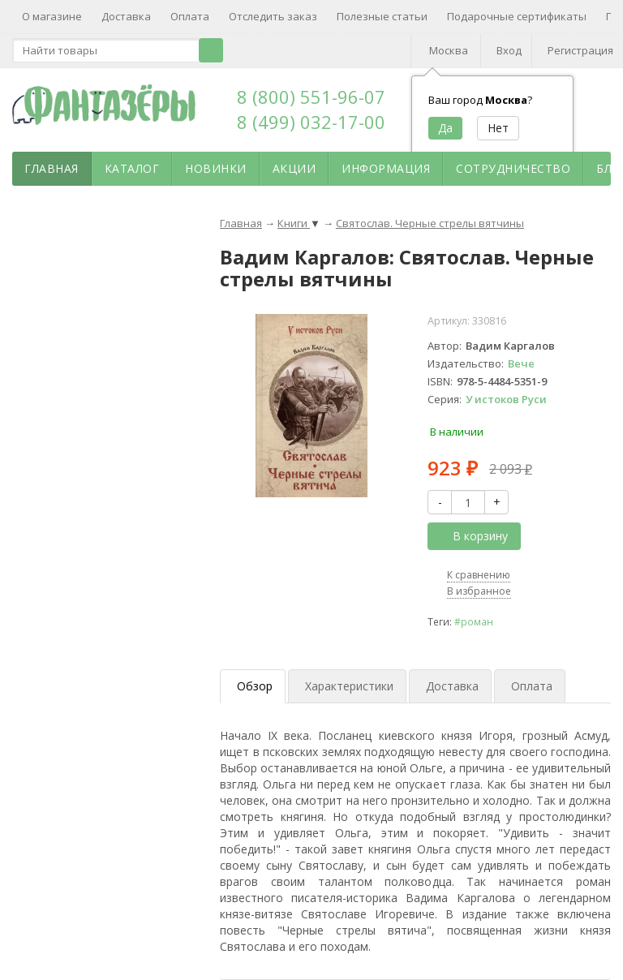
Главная (51, 168)
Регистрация (580, 50)
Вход (509, 50)
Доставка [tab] (452, 686)
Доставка (126, 16)
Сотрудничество (513, 168)
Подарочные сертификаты (516, 16)
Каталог (132, 168)
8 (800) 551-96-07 (311, 96)
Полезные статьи (382, 16)
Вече (521, 363)
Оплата (189, 16)
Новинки (216, 168)
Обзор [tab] (255, 686)
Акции (294, 168)
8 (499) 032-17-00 (311, 122)
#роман (473, 621)
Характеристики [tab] (349, 686)
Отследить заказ (273, 16)
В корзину (471, 536)
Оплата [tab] (531, 686)
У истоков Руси (506, 399)
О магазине (52, 16)
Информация (386, 168)
